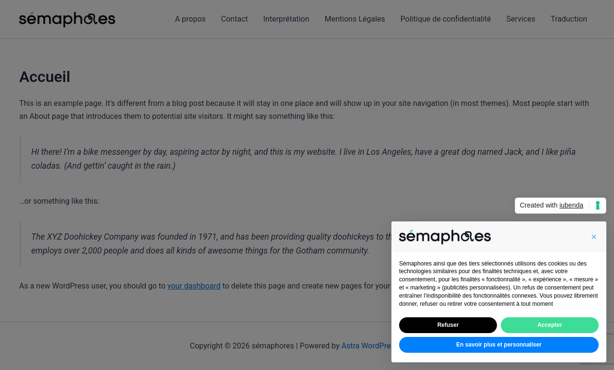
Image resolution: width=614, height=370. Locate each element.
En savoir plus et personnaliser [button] (499, 344)
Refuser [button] (448, 325)
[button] (594, 236)
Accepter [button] (549, 325)
